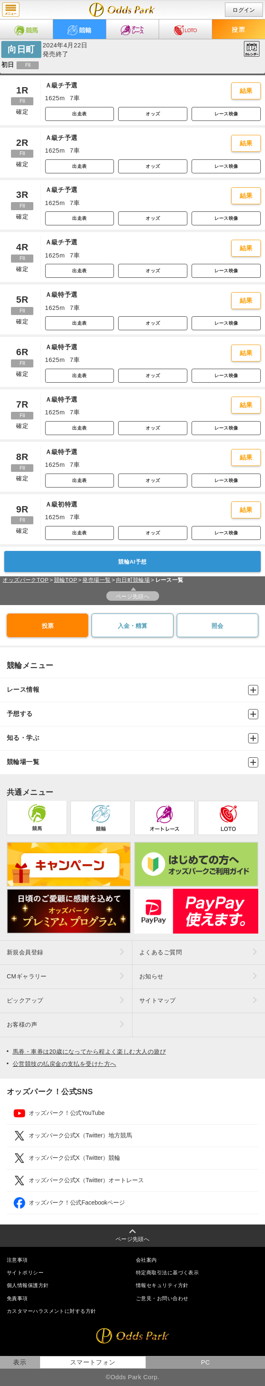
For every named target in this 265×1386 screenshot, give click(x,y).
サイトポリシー (25, 1273)
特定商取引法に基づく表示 (167, 1273)
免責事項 (17, 1298)
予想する (132, 714)
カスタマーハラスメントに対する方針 (51, 1311)
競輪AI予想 (132, 562)
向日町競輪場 (133, 580)
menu (10, 10)
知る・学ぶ (132, 738)
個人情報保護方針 (28, 1285)
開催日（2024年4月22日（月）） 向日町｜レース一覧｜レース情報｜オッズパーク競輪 (122, 10)
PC (205, 1362)
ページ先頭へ (133, 596)
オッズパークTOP (26, 580)
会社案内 (146, 1260)
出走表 (79, 113)
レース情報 (132, 690)
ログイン (244, 10)
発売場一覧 (96, 580)
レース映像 (226, 113)
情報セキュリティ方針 (162, 1285)
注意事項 (17, 1260)
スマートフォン (93, 1362)
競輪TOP (65, 580)
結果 (246, 91)
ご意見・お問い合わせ (162, 1298)
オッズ (153, 113)
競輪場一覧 (132, 762)
